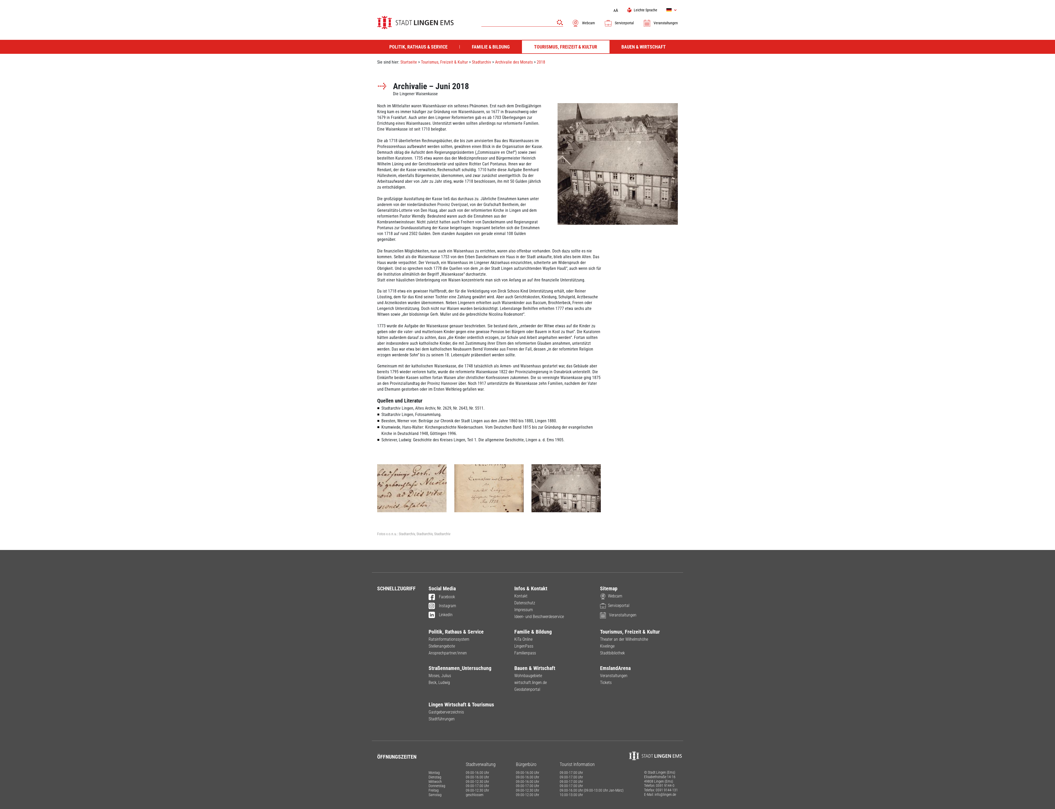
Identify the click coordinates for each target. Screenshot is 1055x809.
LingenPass (523, 646)
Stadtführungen (442, 718)
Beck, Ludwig (439, 682)
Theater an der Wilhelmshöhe (624, 639)
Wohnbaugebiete (528, 675)
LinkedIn (441, 615)
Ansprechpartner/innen (448, 652)
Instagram (442, 606)
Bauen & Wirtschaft (534, 668)
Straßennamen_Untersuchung (460, 668)
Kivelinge (607, 646)
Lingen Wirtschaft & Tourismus (461, 704)
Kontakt (521, 596)
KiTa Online (523, 639)
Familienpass (525, 652)
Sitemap (608, 588)
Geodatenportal (527, 689)
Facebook (442, 597)
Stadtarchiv (481, 62)
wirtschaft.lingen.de (530, 682)
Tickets (606, 682)
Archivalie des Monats (514, 62)
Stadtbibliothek (612, 652)
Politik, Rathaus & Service (456, 632)
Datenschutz (524, 602)
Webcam (583, 23)
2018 (541, 62)
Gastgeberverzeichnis (446, 712)
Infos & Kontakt (530, 588)
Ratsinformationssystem (449, 639)
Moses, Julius (440, 675)
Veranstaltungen (660, 23)
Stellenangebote (442, 646)
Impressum (523, 609)
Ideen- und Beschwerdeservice (539, 616)
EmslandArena (615, 668)
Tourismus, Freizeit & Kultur (444, 62)
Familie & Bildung (533, 632)
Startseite (408, 62)
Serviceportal (619, 23)
